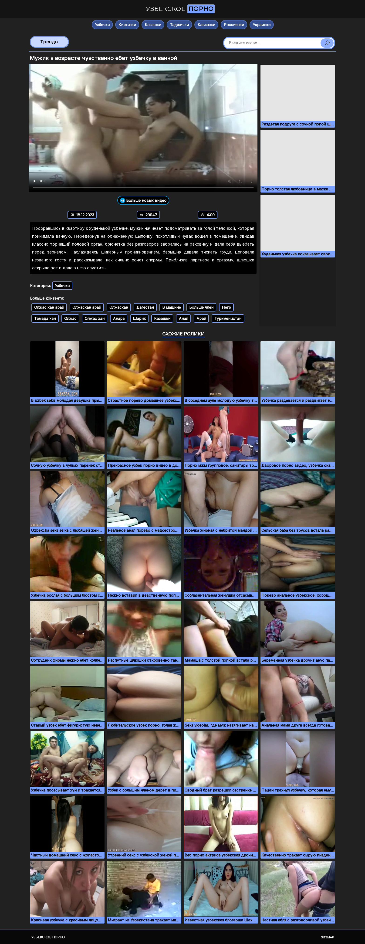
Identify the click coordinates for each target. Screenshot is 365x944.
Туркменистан (227, 318)
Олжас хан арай (49, 307)
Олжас (70, 318)
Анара (119, 318)
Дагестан (145, 307)
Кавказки (206, 24)
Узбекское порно (48, 937)
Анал (183, 318)
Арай (201, 318)
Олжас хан (95, 318)
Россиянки (234, 24)
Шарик (139, 318)
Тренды (49, 41)
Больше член (201, 307)
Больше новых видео (143, 200)
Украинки (261, 24)
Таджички (179, 24)
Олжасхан (118, 307)
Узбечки (102, 24)
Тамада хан (45, 318)
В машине (171, 307)
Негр (226, 307)
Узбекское (180, 8)
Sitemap (327, 937)
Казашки (153, 24)
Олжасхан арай (86, 307)
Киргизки (127, 24)
